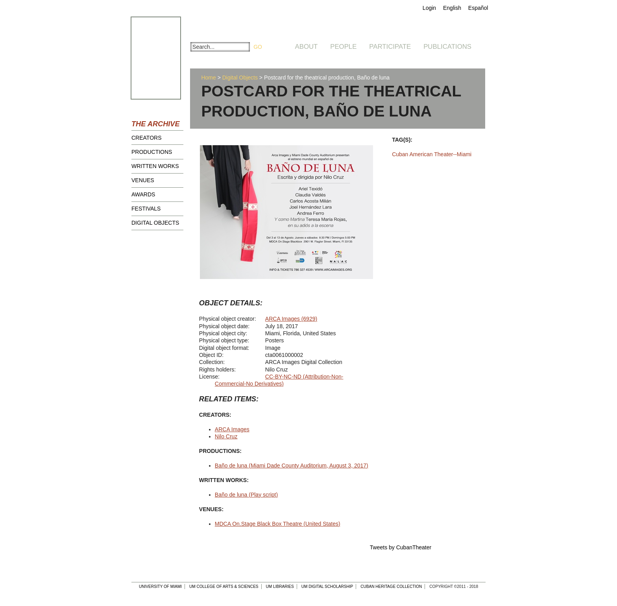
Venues (142, 180)
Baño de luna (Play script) (246, 494)
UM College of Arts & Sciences (224, 586)
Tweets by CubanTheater (400, 547)
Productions (151, 152)
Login (429, 8)
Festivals (146, 208)
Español (478, 8)
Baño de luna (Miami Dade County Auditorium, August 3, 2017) (291, 465)
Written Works (155, 166)
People (343, 46)
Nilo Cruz (226, 436)
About (306, 46)
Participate (390, 46)
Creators (146, 138)
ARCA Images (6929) (291, 319)
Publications (447, 46)
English (452, 8)
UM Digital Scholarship (327, 586)
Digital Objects (155, 223)
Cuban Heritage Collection (391, 586)
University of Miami (160, 586)
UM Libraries (280, 586)
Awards (143, 194)
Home (208, 77)
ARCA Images (232, 429)
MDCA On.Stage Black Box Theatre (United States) (277, 524)
